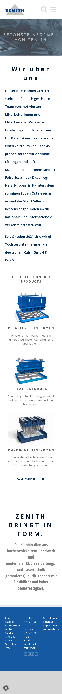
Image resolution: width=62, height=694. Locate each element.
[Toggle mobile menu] (53, 9)
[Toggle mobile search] (44, 9)
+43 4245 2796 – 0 (30, 621)
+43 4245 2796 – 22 (30, 633)
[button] (6, 688)
